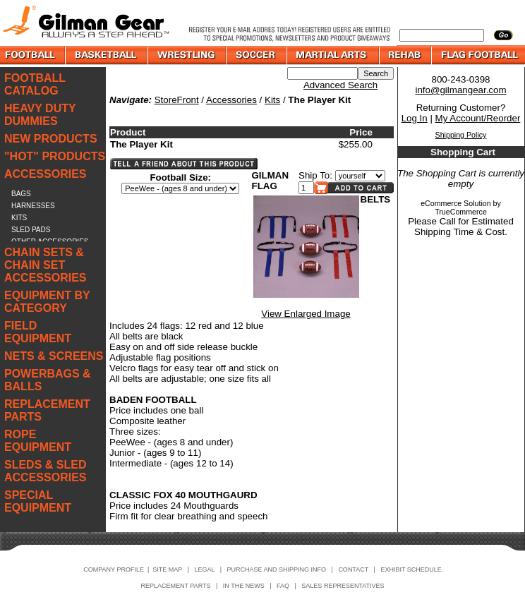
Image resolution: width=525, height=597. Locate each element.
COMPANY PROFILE (113, 569)
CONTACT (353, 569)
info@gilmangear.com (460, 90)
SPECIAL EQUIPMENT (37, 501)
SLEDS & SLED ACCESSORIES (45, 471)
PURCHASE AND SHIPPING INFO (277, 569)
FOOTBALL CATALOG (35, 84)
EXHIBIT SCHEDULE (410, 569)
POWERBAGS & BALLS (47, 380)
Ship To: (315, 175)
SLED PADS (30, 230)
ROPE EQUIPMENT (37, 440)
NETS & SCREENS (53, 356)
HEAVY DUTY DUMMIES (40, 114)
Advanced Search (340, 85)
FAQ (283, 585)
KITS (19, 218)
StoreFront (177, 100)
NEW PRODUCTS (50, 139)
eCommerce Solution (456, 203)
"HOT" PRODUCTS (54, 156)
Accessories (231, 100)
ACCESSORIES (45, 174)
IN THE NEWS (244, 585)
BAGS (21, 194)
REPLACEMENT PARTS (47, 410)
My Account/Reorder (478, 118)
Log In (415, 118)
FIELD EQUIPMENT (37, 332)
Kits (272, 100)
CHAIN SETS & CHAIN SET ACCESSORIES (45, 265)
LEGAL (204, 569)
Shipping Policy (461, 135)
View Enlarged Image (305, 313)
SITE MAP (167, 569)
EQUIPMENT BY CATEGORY (47, 301)
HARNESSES (33, 206)
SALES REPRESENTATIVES (342, 585)
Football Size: (180, 177)
